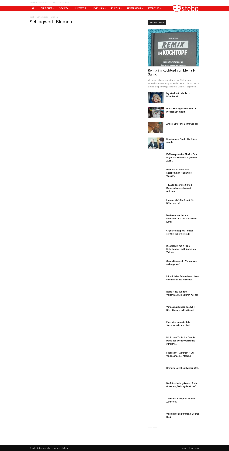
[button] (185, 11)
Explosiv (154, 8)
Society (65, 8)
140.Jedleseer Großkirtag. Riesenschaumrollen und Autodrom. (179, 188)
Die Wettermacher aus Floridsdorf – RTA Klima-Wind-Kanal (181, 218)
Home (54, 2)
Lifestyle (82, 8)
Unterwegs (135, 8)
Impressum (64, 2)
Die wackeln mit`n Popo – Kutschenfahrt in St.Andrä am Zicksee (181, 249)
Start (32, 17)
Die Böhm (48, 8)
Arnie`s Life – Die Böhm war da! (182, 124)
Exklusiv (99, 8)
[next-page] (155, 429)
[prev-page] (150, 429)
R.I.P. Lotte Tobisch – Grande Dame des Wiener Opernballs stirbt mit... (180, 340)
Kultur (117, 8)
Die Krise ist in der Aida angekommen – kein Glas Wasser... (179, 172)
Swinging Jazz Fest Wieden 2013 (182, 368)
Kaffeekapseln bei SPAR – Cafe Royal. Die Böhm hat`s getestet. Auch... (182, 157)
